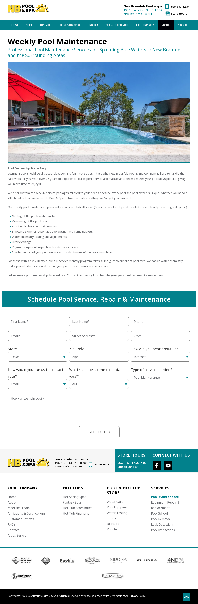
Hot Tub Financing (76, 513)
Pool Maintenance (165, 497)
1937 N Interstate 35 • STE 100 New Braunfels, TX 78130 (143, 12)
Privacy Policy (137, 595)
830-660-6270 (180, 6)
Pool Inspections (163, 530)
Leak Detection (162, 524)
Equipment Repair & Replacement (165, 505)
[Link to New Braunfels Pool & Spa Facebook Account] (157, 465)
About (12, 502)
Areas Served (17, 535)
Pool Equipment (118, 507)
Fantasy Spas (72, 502)
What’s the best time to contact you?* (96, 372)
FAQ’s (11, 524)
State (12, 348)
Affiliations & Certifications (26, 513)
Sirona (111, 518)
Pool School (159, 513)
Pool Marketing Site (117, 595)
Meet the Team (19, 508)
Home (12, 497)
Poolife (112, 529)
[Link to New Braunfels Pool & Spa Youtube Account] (168, 465)
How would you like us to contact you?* (35, 372)
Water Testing (117, 513)
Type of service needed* (151, 369)
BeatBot (113, 524)
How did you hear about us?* (155, 348)
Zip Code (76, 348)
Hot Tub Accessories (77, 508)
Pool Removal (160, 519)
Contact (13, 530)
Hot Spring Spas (74, 497)
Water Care (115, 502)
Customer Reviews (21, 519)
